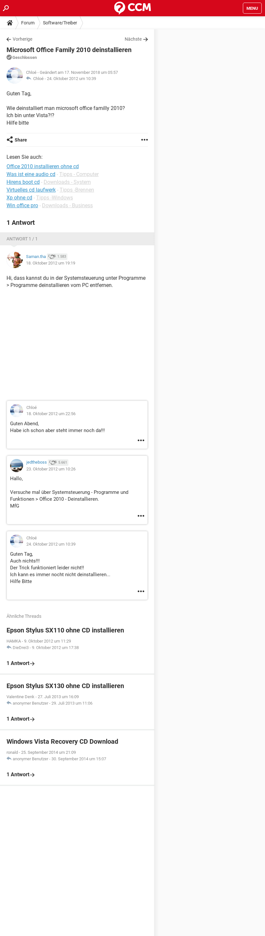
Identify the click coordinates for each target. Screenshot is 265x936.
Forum (28, 22)
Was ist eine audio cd (31, 174)
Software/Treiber (60, 22)
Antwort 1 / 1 (22, 238)
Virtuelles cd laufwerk (31, 190)
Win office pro (22, 205)
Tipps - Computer (79, 174)
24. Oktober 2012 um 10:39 (71, 78)
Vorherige (22, 39)
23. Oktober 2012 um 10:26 (51, 469)
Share (21, 139)
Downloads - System (67, 182)
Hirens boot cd (23, 182)
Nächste (133, 39)
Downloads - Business (67, 205)
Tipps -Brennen (77, 190)
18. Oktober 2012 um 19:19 (50, 263)
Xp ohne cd (19, 198)
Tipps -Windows (54, 198)
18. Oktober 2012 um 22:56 (51, 413)
